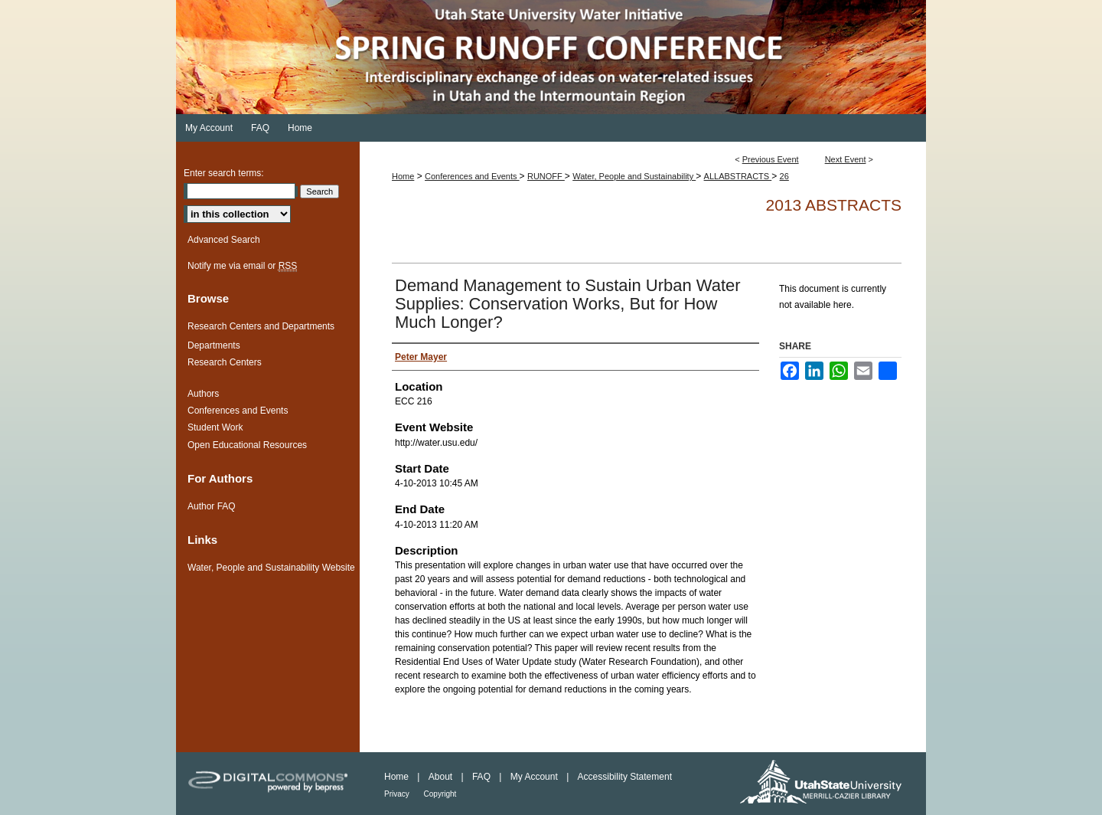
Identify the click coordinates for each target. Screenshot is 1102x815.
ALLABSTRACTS (738, 176)
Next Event (845, 159)
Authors (203, 393)
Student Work (215, 427)
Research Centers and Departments (260, 326)
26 (784, 176)
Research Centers (224, 362)
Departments (213, 345)
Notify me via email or (242, 265)
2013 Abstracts (833, 205)
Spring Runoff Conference (551, 57)
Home (403, 176)
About (442, 776)
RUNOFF (546, 176)
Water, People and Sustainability (634, 176)
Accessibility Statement (625, 776)
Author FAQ (211, 506)
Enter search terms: (224, 173)
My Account (535, 776)
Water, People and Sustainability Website (271, 567)
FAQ (482, 776)
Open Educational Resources (247, 445)
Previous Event (770, 159)
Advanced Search (223, 239)
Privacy (398, 794)
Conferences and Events (472, 176)
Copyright (440, 794)
